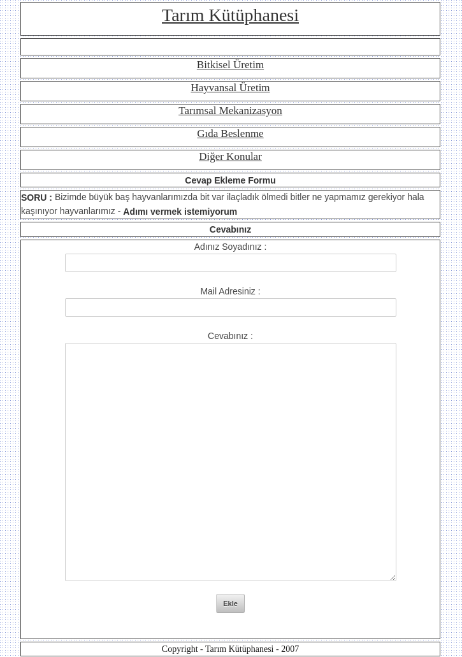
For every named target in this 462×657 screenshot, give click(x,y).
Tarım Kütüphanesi (230, 15)
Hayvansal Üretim (230, 88)
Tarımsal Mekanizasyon (230, 111)
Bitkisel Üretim (230, 65)
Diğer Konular (230, 156)
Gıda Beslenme (230, 133)
